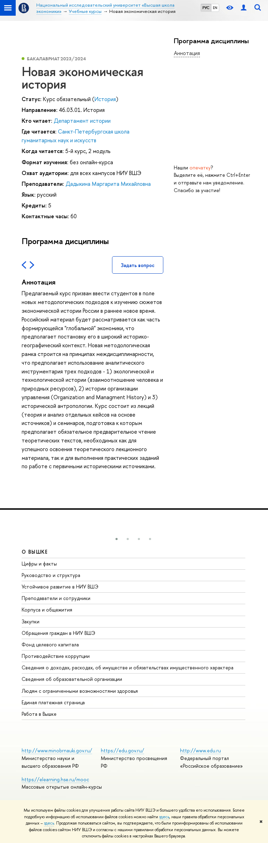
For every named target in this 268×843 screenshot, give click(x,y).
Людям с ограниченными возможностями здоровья (80, 691)
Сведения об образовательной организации (72, 679)
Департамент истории (82, 120)
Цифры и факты (39, 563)
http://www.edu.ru (200, 750)
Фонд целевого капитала (50, 644)
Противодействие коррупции (56, 656)
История (105, 99)
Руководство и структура (51, 575)
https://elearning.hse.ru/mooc (55, 779)
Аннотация (187, 53)
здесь (164, 817)
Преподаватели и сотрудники (56, 598)
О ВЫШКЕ (35, 551)
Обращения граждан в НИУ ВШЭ (58, 633)
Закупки (30, 621)
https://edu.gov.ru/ (122, 750)
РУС (205, 7)
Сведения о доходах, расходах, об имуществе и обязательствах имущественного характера (127, 667)
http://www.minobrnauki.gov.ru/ (57, 750)
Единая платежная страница (53, 702)
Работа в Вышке (39, 714)
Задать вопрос (138, 265)
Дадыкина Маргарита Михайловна (108, 184)
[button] (116, 539)
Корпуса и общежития (47, 609)
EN (215, 7)
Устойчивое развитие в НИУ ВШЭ (60, 586)
